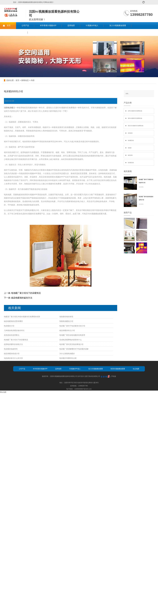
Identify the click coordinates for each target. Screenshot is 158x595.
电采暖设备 (131, 162)
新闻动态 (25, 80)
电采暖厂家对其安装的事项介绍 (71, 344)
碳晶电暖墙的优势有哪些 (13, 321)
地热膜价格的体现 (66, 317)
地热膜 (129, 148)
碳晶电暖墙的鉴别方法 (21, 298)
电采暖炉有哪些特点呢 (67, 358)
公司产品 (25, 26)
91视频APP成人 (92, 26)
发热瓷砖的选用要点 (11, 335)
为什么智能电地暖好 (67, 354)
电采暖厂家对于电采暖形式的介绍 (72, 326)
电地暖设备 (131, 140)
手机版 (113, 376)
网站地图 (3, 392)
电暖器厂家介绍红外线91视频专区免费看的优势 (22, 317)
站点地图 (136, 369)
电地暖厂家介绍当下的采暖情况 (26, 293)
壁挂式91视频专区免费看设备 (135, 125)
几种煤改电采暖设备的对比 (14, 330)
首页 (9, 26)
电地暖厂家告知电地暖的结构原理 (72, 335)
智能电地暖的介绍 (66, 321)
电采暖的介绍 (9, 326)
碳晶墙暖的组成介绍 (11, 354)
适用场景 (71, 26)
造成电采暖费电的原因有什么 (70, 340)
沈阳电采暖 (8, 108)
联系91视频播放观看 (14, 32)
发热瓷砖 (130, 133)
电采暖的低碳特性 (11, 349)
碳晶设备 (130, 155)
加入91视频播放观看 (117, 26)
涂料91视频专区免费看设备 (135, 111)
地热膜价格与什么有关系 (13, 358)
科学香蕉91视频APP (48, 26)
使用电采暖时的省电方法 (13, 344)
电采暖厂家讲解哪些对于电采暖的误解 (73, 349)
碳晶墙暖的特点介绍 (67, 330)
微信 (143, 2)
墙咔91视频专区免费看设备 (135, 118)
